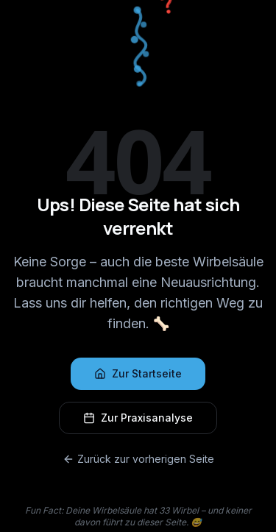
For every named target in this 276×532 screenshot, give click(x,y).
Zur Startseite (138, 373)
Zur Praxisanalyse (138, 417)
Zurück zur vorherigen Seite (138, 459)
